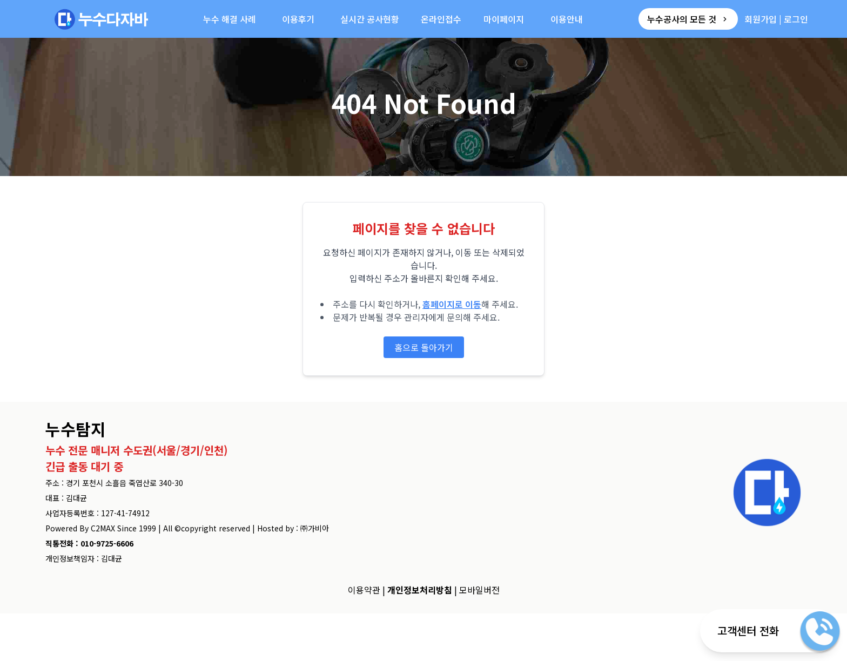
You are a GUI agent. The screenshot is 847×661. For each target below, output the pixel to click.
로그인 (796, 18)
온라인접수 (441, 18)
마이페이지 (503, 18)
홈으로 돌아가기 (423, 347)
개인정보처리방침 (419, 589)
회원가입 (760, 18)
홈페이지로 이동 (451, 304)
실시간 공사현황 (369, 18)
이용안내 (566, 18)
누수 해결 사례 (229, 18)
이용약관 (364, 589)
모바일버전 (479, 589)
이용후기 (298, 18)
